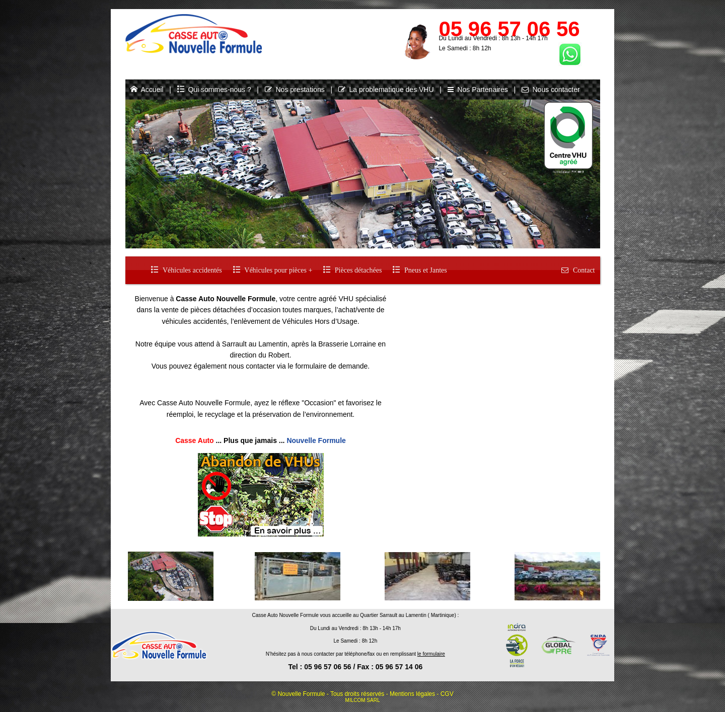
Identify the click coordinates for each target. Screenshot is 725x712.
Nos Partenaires (478, 89)
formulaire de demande (331, 366)
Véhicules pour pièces (272, 270)
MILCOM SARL (362, 700)
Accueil (147, 89)
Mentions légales (412, 693)
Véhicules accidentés (186, 270)
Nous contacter (551, 89)
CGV (447, 693)
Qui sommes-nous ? (214, 89)
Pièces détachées (352, 270)
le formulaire (431, 654)
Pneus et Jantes (419, 270)
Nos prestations (295, 89)
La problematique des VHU (386, 89)
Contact (577, 270)
